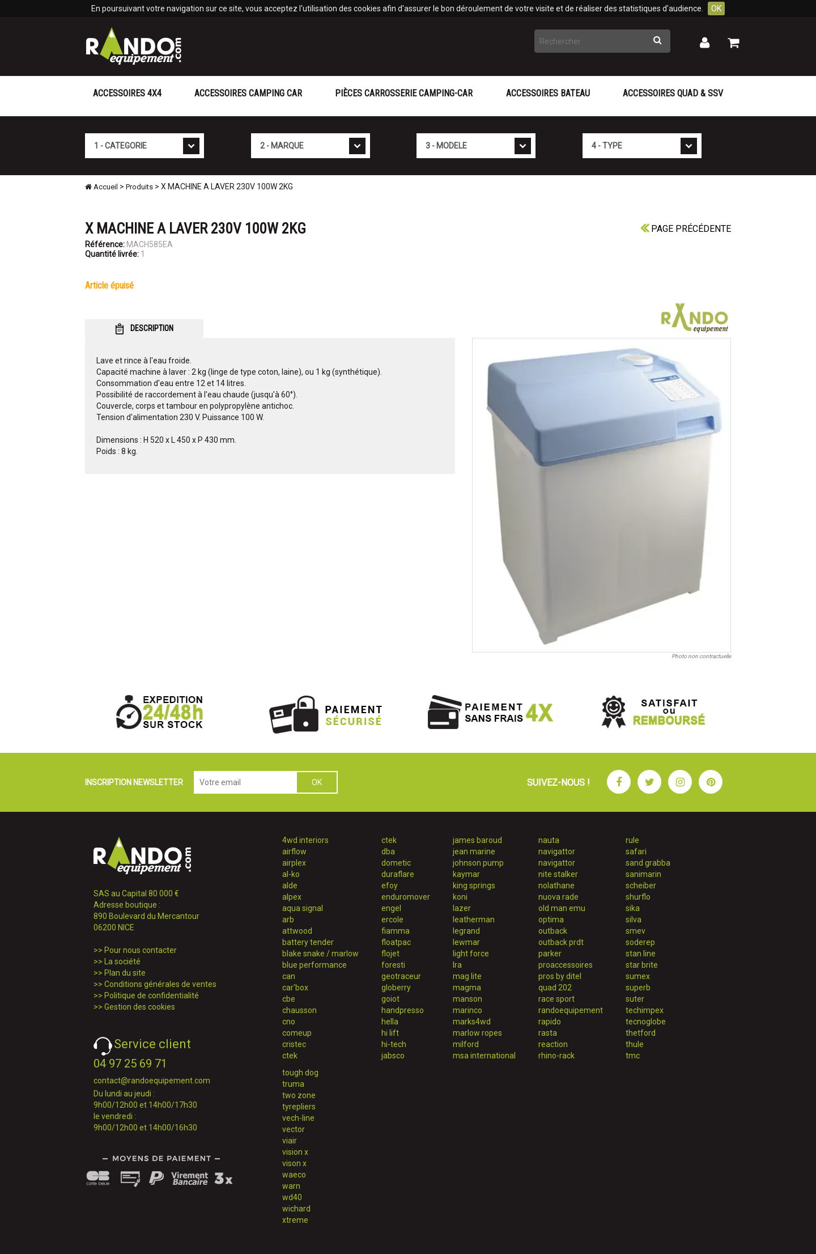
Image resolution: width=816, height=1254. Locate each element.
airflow (294, 851)
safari (636, 851)
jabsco (393, 1055)
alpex (291, 896)
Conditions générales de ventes (160, 984)
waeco (294, 1174)
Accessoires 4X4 (127, 93)
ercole (392, 919)
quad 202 (555, 987)
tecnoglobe (646, 1021)
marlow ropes (477, 1032)
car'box (295, 987)
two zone (299, 1095)
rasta (547, 1032)
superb (638, 987)
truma (293, 1083)
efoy (389, 885)
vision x (295, 1151)
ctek (290, 1055)
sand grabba (648, 862)
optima (551, 919)
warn (291, 1186)
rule (632, 840)
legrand (466, 930)
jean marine (474, 851)
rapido (549, 1021)
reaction (553, 1044)
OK (716, 8)
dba (388, 851)
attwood (297, 930)
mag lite (467, 976)
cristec (294, 1044)
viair (289, 1140)
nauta (548, 840)
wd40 (292, 1197)
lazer (462, 908)
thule (635, 1044)
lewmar (466, 942)
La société (122, 961)
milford (466, 1044)
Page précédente (685, 228)
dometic (396, 862)
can (288, 976)
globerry (396, 987)
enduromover (405, 896)
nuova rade (558, 896)
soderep (640, 942)
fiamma (395, 930)
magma (467, 987)
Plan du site (125, 972)
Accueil (101, 187)
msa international (484, 1055)
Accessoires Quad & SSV (673, 93)
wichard (296, 1208)
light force (471, 953)
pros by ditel (559, 976)
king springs (474, 885)
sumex (638, 976)
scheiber (641, 885)
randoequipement (570, 1010)
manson (467, 998)
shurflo (638, 896)
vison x (294, 1163)
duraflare (397, 874)
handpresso (402, 1010)
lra (457, 964)
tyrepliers (299, 1106)
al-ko (291, 874)
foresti (393, 964)
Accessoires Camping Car (248, 93)
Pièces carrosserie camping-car (404, 93)
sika (633, 908)
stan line (641, 953)
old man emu (561, 908)
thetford (641, 1032)
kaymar (466, 874)
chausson (299, 1010)
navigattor (556, 851)
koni (460, 896)
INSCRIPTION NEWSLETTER (134, 782)
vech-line (298, 1117)
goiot (390, 998)
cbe (288, 998)
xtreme (295, 1220)
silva (633, 919)
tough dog (300, 1072)
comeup (297, 1032)
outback (552, 930)
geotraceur (401, 976)
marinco (467, 1010)
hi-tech (393, 1044)
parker (550, 953)
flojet (390, 953)
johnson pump (478, 862)
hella (389, 1021)
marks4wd (472, 1021)
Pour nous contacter (140, 950)
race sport (556, 998)
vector (293, 1129)
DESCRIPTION (144, 328)
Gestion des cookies (139, 1006)
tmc (633, 1055)
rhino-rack (556, 1055)
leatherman (474, 919)
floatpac (396, 942)
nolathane (556, 885)
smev (635, 930)
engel (391, 908)
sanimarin (643, 874)
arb (288, 919)
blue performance (314, 964)
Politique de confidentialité (151, 995)
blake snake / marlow (320, 953)
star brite (642, 964)
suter (635, 998)
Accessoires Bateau (548, 93)
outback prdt (561, 942)
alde (290, 885)
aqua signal (302, 908)
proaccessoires (565, 964)
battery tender (308, 942)
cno (288, 1021)
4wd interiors (305, 840)
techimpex (645, 1010)
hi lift (390, 1032)
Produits (139, 187)
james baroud (477, 840)
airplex (294, 862)
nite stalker (558, 874)
